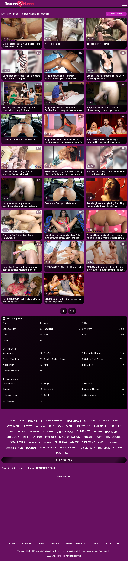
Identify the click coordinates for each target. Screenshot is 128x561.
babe (67, 452)
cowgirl (48, 431)
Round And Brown (104, 353)
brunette (35, 420)
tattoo (37, 437)
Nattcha (104, 383)
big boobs (50, 437)
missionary (87, 447)
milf (26, 437)
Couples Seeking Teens (63, 359)
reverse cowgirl (48, 447)
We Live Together (22, 359)
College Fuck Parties (104, 359)
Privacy (55, 543)
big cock (12, 437)
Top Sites (11, 348)
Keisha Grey (22, 353)
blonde (31, 447)
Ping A (63, 383)
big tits (115, 426)
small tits (17, 442)
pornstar (104, 421)
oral (60, 426)
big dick (104, 447)
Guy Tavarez (22, 401)
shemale (34, 431)
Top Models (12, 379)
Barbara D (63, 389)
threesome (88, 442)
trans (115, 421)
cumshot (83, 431)
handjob (111, 431)
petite (28, 426)
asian (92, 421)
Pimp (63, 365)
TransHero (60, 556)
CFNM (22, 340)
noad (63, 323)
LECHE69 (104, 365)
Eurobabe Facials (22, 371)
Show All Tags (64, 460)
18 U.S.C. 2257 (112, 543)
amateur (100, 426)
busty (100, 437)
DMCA (95, 543)
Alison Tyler (22, 365)
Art (104, 334)
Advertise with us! (76, 543)
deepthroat (65, 431)
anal (101, 442)
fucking (22, 432)
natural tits (76, 420)
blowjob (83, 426)
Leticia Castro (22, 383)
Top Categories (14, 318)
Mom (22, 334)
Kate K (63, 395)
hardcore (113, 437)
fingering (61, 442)
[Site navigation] (124, 4)
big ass (88, 437)
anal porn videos (55, 421)
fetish (98, 431)
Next (72, 311)
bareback (34, 442)
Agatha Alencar (104, 389)
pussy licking (68, 447)
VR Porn (104, 329)
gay (12, 431)
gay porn (40, 426)
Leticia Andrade (22, 395)
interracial (13, 426)
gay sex (74, 442)
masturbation (69, 437)
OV (104, 323)
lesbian (117, 447)
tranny (13, 421)
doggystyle (14, 447)
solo (51, 426)
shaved (47, 442)
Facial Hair (63, 329)
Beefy (22, 323)
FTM (63, 334)
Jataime (22, 389)
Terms (41, 543)
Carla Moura (104, 395)
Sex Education (22, 329)
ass (22, 420)
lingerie (112, 442)
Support (26, 543)
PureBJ (63, 353)
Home (12, 543)
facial (70, 426)
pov (58, 453)
